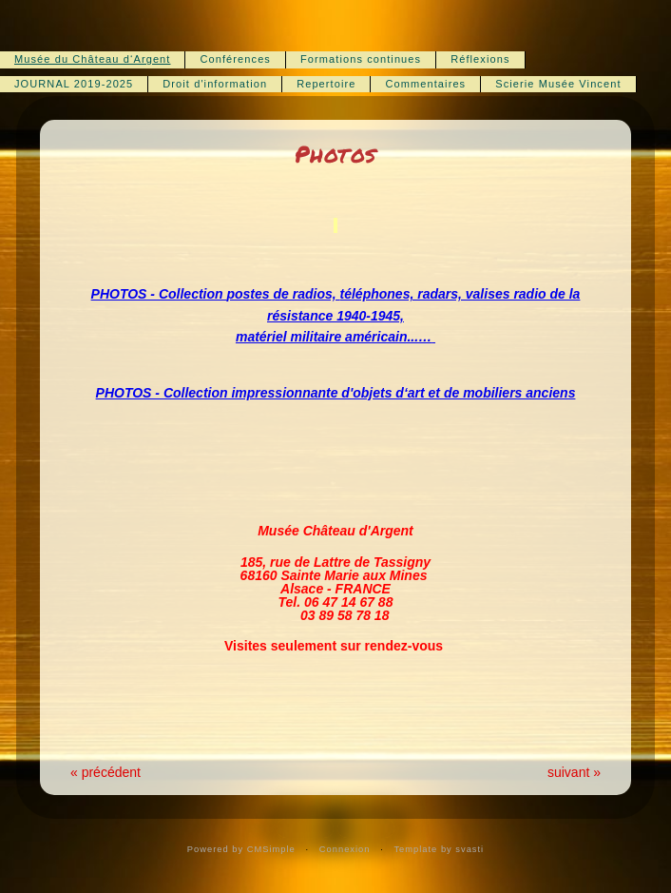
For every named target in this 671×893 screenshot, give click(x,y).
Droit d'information (215, 83)
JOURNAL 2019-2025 (73, 83)
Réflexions (480, 59)
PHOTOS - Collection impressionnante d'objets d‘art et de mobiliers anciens (336, 392)
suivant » (574, 772)
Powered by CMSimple (241, 849)
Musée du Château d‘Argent (92, 59)
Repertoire (326, 83)
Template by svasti (438, 849)
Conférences (235, 59)
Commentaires (425, 83)
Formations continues (360, 59)
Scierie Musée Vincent (558, 83)
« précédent (105, 772)
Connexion (345, 849)
